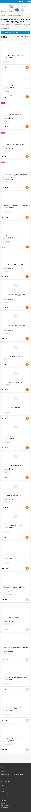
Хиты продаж (24, 36)
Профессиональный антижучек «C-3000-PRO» (15, 647)
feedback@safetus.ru (5, 774)
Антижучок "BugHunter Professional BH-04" (15, 738)
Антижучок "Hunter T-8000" (15, 264)
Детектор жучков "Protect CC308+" (15, 144)
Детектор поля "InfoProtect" (15, 525)
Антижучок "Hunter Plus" (15, 382)
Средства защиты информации (14, 15)
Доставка (3, 789)
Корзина (3, 803)
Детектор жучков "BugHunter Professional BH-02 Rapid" (15, 707)
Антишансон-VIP (15, 407)
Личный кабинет (5, 805)
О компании (3, 785)
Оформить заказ (4, 807)
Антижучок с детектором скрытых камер (15, 677)
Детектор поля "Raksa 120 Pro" (15, 495)
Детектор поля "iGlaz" (15, 465)
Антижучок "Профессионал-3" (15, 617)
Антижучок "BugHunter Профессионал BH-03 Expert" (15, 555)
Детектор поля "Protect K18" (15, 55)
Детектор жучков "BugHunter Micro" (15, 235)
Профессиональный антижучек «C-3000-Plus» (15, 205)
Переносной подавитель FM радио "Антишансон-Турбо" (15, 326)
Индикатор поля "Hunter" (15, 114)
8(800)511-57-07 (4, 767)
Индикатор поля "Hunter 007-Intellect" (15, 436)
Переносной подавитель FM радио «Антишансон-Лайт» (15, 295)
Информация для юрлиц (6, 791)
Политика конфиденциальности (8, 794)
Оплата (2, 787)
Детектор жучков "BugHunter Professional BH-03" (15, 174)
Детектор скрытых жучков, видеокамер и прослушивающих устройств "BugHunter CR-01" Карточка (15, 587)
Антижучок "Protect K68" (15, 85)
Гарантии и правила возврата (8, 793)
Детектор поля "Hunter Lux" (15, 356)
